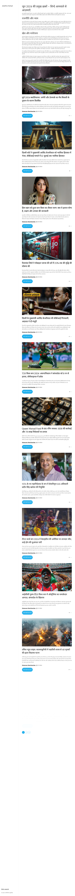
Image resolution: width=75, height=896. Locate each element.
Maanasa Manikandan (29, 111)
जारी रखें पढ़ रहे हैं (27, 115)
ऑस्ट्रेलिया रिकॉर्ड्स (7, 6)
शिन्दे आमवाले (5, 889)
